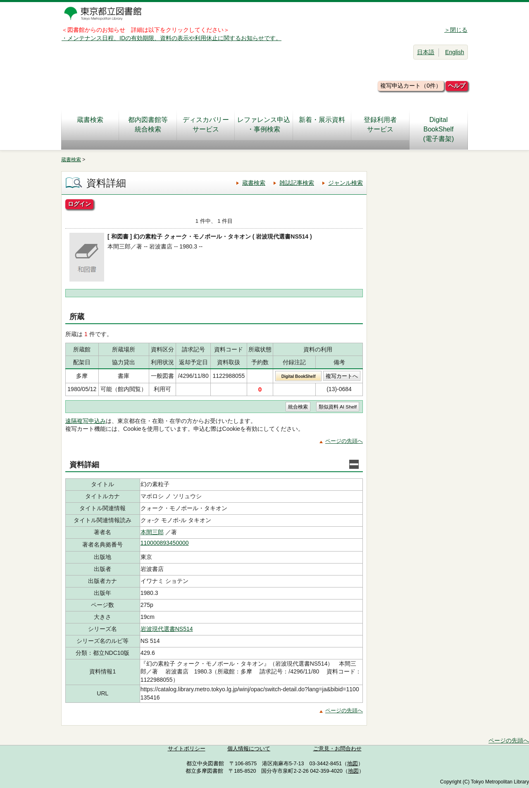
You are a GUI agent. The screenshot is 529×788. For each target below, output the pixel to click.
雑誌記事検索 (296, 182)
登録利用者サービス (380, 124)
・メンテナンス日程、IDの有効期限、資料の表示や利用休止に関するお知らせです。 (171, 38)
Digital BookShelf (298, 376)
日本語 (425, 52)
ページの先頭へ (344, 441)
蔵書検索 (90, 124)
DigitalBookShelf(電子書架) (438, 129)
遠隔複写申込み (85, 421)
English (454, 52)
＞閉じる (455, 29)
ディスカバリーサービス (206, 124)
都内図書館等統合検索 (148, 124)
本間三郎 (152, 532)
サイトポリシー (186, 749)
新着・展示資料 (322, 124)
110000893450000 (165, 543)
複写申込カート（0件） (410, 85)
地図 (352, 764)
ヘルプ (456, 85)
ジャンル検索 (345, 182)
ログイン (79, 204)
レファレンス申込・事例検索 (263, 124)
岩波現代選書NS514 (167, 629)
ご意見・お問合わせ (337, 749)
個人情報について (248, 749)
